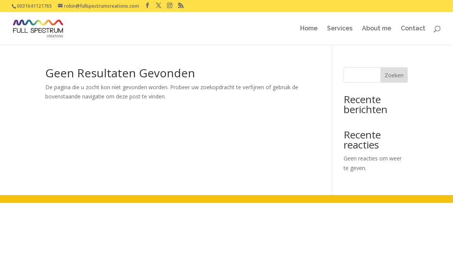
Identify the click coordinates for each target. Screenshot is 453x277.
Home (308, 29)
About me (376, 29)
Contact (413, 29)
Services (339, 29)
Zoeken (394, 75)
